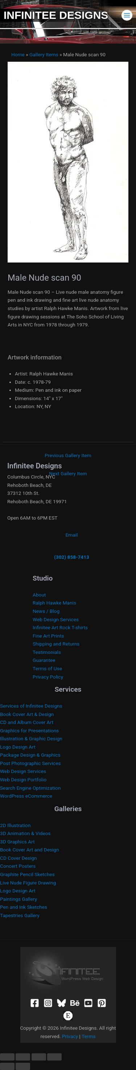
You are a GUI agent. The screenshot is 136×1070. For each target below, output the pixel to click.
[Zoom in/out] (7, 1057)
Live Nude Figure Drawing (28, 883)
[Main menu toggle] (127, 15)
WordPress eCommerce (26, 796)
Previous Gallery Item (68, 455)
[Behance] (74, 1003)
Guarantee (44, 660)
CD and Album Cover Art (26, 722)
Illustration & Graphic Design (31, 738)
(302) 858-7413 (71, 557)
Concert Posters (18, 866)
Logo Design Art (18, 747)
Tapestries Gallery (20, 915)
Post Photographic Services (30, 763)
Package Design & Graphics (30, 755)
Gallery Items (43, 54)
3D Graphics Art (17, 842)
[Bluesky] (61, 1003)
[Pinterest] (101, 1003)
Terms (88, 1036)
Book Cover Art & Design (27, 714)
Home (18, 54)
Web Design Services (56, 619)
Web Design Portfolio (23, 779)
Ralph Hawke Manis (54, 603)
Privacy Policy (48, 677)
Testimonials (47, 652)
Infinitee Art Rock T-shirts (60, 627)
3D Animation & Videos (25, 833)
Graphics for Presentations (29, 730)
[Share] (39, 1057)
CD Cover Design (18, 858)
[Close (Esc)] (54, 1057)
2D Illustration (15, 825)
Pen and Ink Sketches (23, 907)
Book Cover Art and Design (29, 850)
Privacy (70, 1036)
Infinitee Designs (56, 15)
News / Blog (46, 611)
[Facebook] (34, 1003)
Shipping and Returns (56, 644)
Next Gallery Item (68, 473)
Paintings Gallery (18, 899)
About (39, 595)
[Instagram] (48, 1003)
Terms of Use (47, 668)
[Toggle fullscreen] (23, 1057)
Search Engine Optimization (30, 788)
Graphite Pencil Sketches (27, 874)
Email (72, 535)
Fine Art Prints (48, 636)
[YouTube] (88, 1003)
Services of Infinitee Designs (31, 706)
